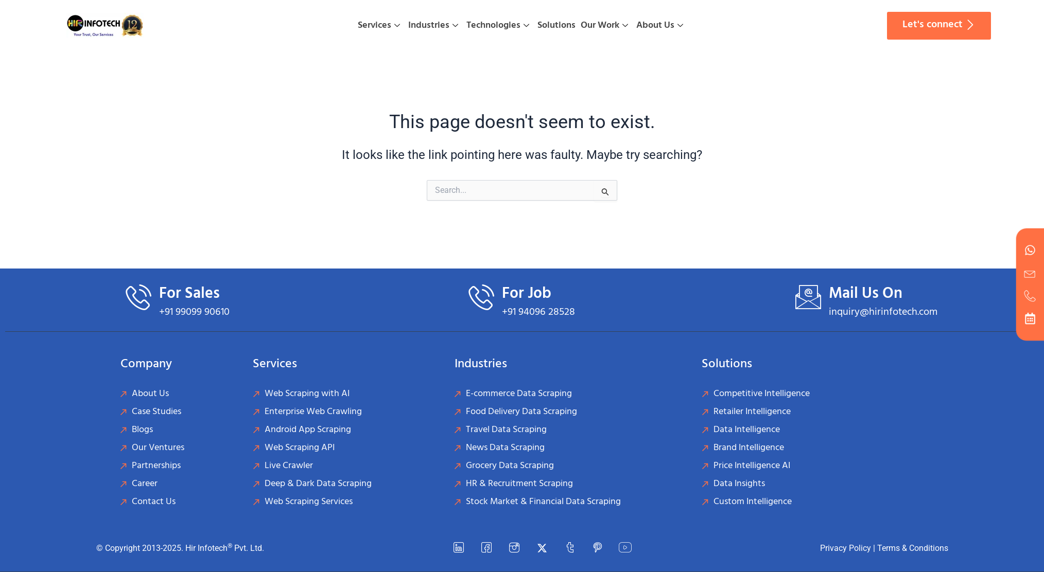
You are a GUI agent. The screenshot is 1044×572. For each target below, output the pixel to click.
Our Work (604, 25)
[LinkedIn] (458, 548)
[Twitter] (542, 548)
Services (379, 25)
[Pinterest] (597, 548)
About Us (659, 25)
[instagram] (514, 548)
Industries (433, 25)
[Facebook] (486, 548)
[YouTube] (625, 548)
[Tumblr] (570, 548)
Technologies (497, 25)
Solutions (556, 25)
